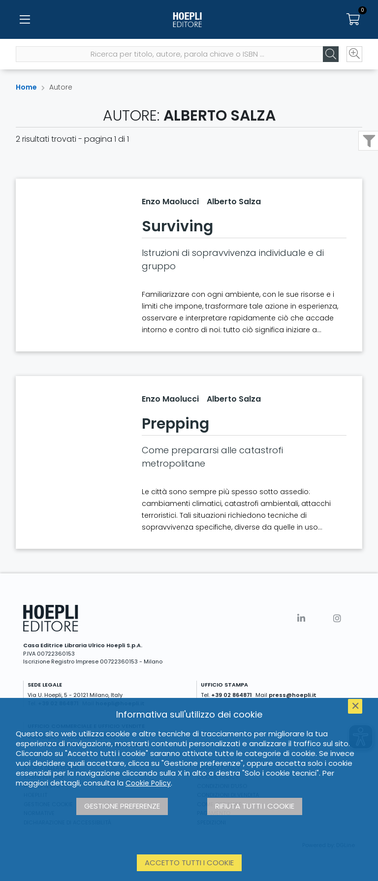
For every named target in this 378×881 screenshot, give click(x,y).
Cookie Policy (148, 783)
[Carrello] (353, 20)
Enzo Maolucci (170, 201)
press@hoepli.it (292, 695)
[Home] (189, 20)
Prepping (175, 423)
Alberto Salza (234, 201)
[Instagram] (337, 618)
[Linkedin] (301, 618)
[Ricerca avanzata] (354, 55)
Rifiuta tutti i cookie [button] (254, 806)
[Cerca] (331, 55)
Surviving (177, 226)
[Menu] (24, 20)
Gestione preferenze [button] (122, 806)
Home (26, 87)
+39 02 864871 (231, 695)
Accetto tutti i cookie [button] (189, 862)
